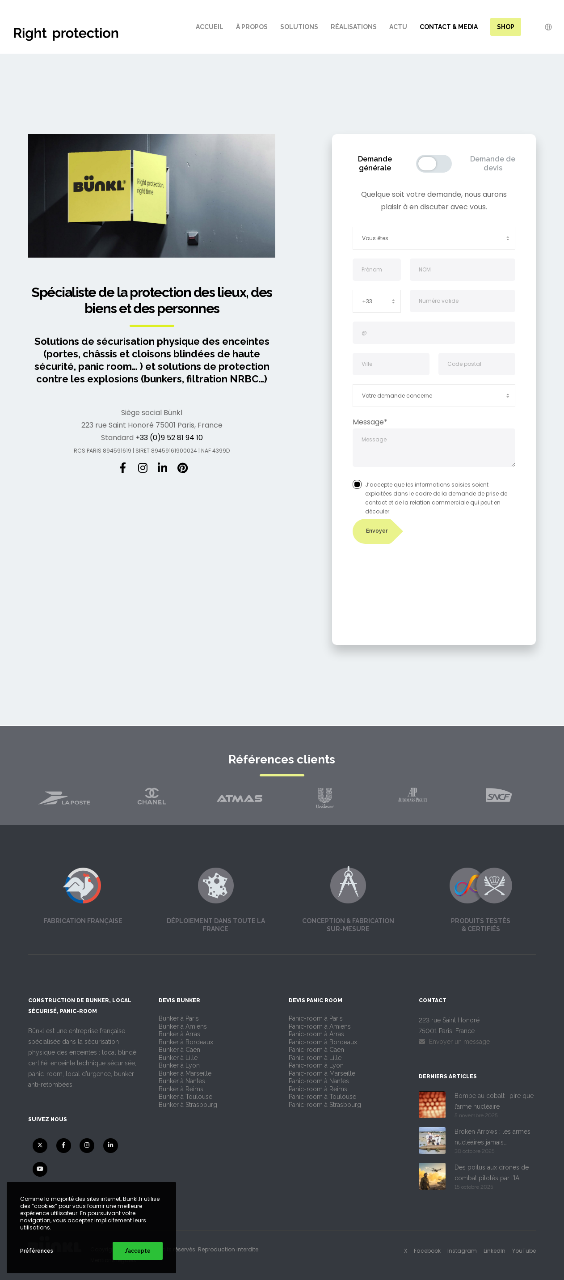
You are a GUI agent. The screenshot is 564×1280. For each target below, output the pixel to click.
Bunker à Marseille (185, 1073)
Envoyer (376, 531)
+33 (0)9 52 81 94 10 (169, 437)
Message (434, 448)
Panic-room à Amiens (320, 1026)
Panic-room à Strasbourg (325, 1104)
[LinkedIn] (161, 466)
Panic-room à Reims (318, 1089)
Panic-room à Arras (316, 1034)
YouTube (524, 1251)
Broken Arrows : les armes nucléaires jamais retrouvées (492, 1138)
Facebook (427, 1251)
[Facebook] (122, 466)
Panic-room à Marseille (322, 1073)
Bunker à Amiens (183, 1026)
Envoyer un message (454, 1041)
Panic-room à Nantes (319, 1081)
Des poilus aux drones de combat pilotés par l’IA (492, 1173)
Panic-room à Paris (316, 1018)
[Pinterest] (181, 466)
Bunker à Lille (178, 1057)
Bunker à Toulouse (185, 1096)
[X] (40, 1145)
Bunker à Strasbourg (188, 1104)
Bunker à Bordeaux (186, 1042)
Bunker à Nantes (182, 1081)
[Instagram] (142, 466)
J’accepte (138, 1251)
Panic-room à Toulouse (322, 1096)
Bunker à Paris (179, 1018)
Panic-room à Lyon (316, 1065)
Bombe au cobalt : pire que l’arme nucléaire (494, 1101)
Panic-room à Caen (316, 1049)
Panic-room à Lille (315, 1057)
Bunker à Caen (179, 1049)
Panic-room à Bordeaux (323, 1042)
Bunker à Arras (179, 1034)
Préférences (36, 1251)
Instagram (462, 1251)
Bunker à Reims (181, 1089)
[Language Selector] (543, 27)
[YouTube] (40, 1169)
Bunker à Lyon (179, 1065)
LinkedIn (494, 1251)
